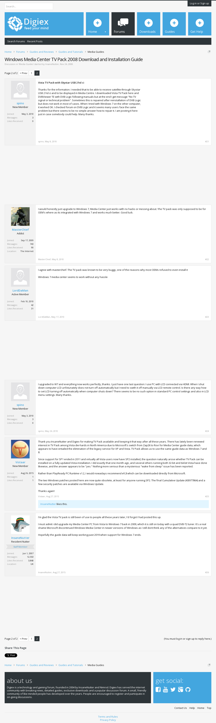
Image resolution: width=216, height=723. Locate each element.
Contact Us (180, 708)
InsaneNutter (52, 64)
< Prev (23, 73)
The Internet (26, 251)
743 (31, 243)
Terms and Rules (108, 716)
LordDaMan (20, 290)
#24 (207, 431)
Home (200, 708)
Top (209, 708)
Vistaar (20, 462)
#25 (207, 496)
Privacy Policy (108, 720)
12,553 (30, 556)
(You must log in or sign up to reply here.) (187, 638)
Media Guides (26, 64)
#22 (207, 259)
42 (32, 305)
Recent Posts (35, 41)
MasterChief (20, 229)
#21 (207, 141)
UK (32, 564)
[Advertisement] (176, 108)
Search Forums (16, 41)
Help (192, 708)
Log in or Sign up (199, 3)
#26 (207, 572)
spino (20, 103)
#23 (207, 317)
